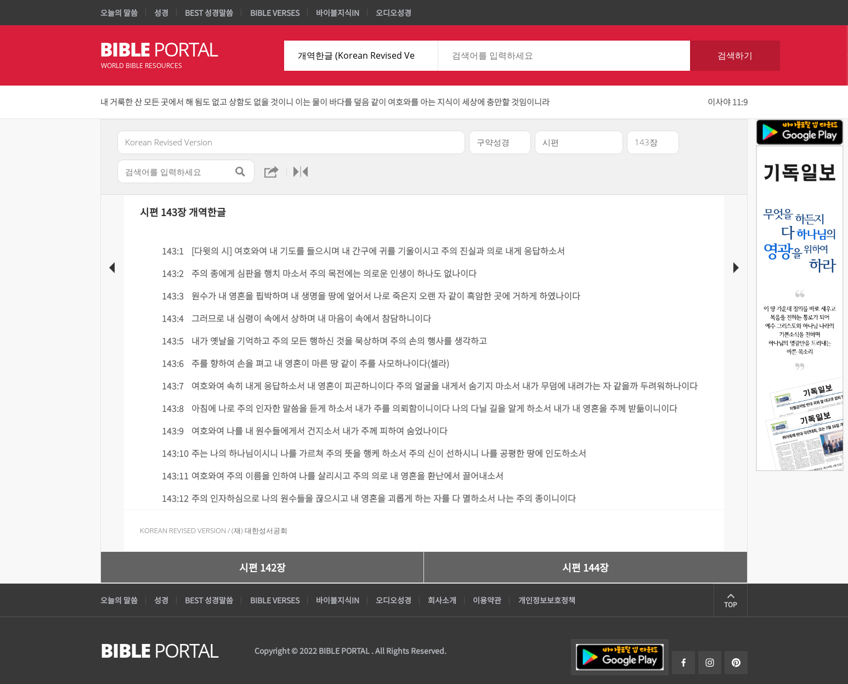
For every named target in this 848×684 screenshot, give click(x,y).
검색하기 (735, 55)
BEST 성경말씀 (209, 12)
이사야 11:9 (728, 102)
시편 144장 (585, 567)
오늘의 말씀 (119, 12)
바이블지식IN (337, 12)
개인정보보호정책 (546, 600)
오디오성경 (393, 12)
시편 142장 (262, 567)
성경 (161, 12)
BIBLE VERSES (274, 12)
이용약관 (487, 600)
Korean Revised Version (183, 530)
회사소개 (442, 600)
